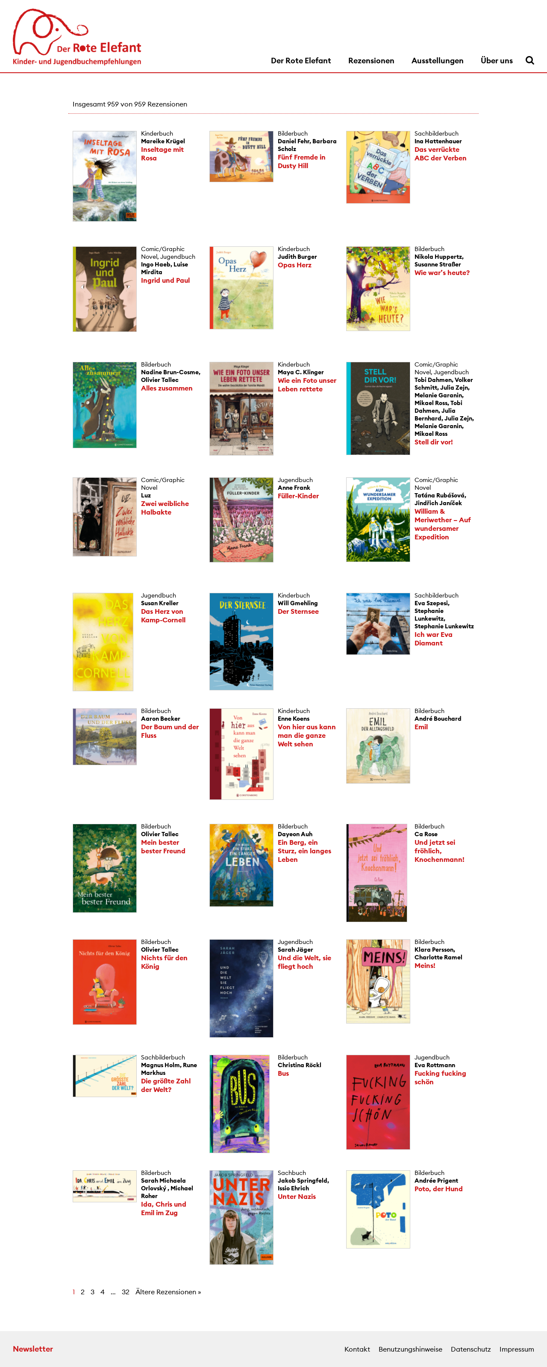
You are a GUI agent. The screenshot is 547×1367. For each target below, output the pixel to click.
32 (125, 1291)
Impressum (517, 1349)
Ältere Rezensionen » (168, 1291)
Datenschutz (471, 1349)
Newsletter (33, 1349)
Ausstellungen (438, 60)
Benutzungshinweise (410, 1349)
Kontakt (357, 1349)
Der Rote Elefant (301, 60)
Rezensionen (371, 60)
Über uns (497, 60)
